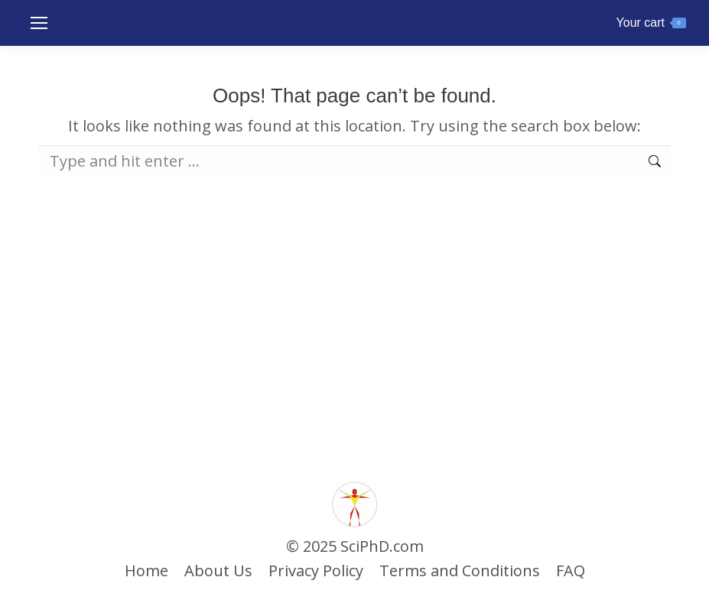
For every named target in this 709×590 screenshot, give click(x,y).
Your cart (651, 22)
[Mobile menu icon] (39, 23)
